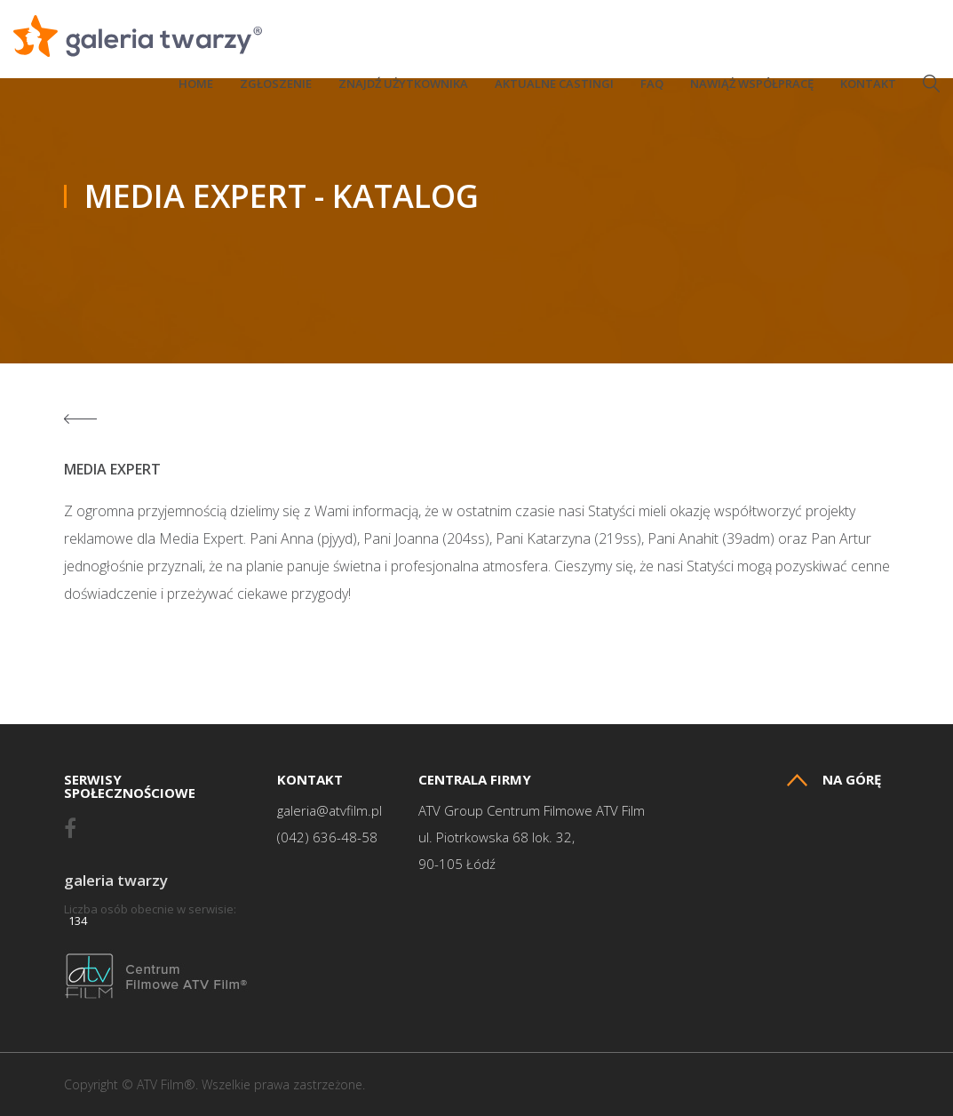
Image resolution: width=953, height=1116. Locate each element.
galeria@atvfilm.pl (329, 810)
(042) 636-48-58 (327, 837)
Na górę (834, 779)
